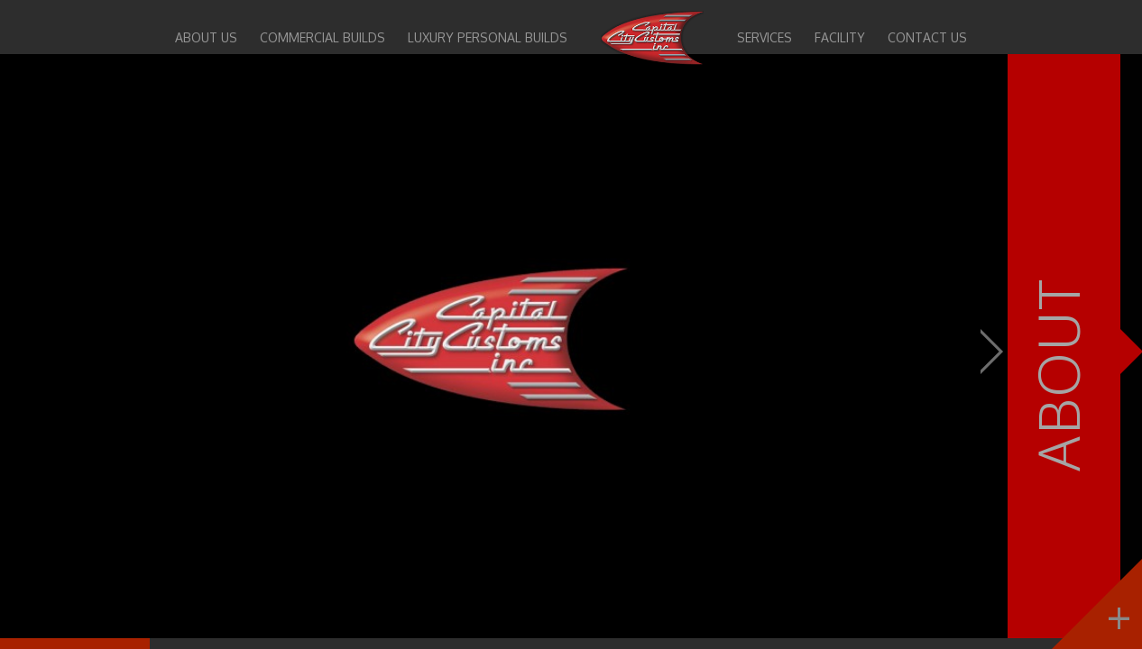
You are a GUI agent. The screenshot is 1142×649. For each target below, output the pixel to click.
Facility (840, 37)
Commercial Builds (322, 37)
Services (764, 37)
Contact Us (927, 37)
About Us (206, 37)
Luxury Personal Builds (487, 37)
